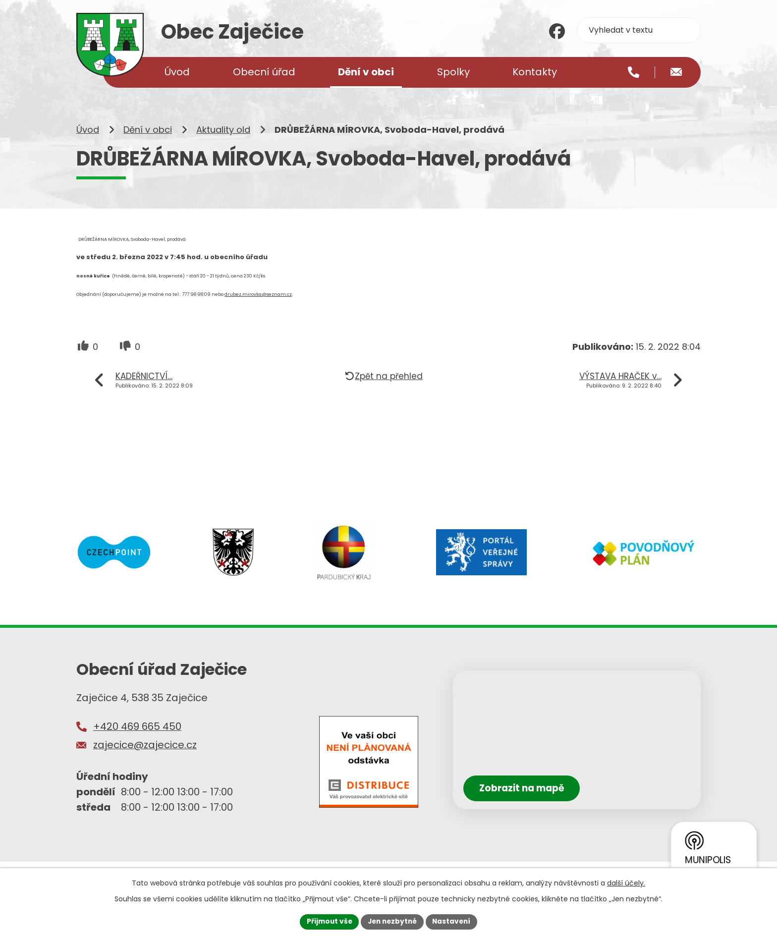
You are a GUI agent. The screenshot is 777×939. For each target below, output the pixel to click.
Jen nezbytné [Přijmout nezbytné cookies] (392, 921)
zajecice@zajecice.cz (145, 758)
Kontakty (534, 72)
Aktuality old (223, 142)
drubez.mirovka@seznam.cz (258, 307)
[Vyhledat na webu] (639, 30)
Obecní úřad (264, 72)
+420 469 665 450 (137, 739)
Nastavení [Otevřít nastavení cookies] (454, 921)
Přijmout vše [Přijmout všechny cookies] (326, 921)
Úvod (87, 142)
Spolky (453, 72)
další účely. (626, 882)
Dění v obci (147, 142)
